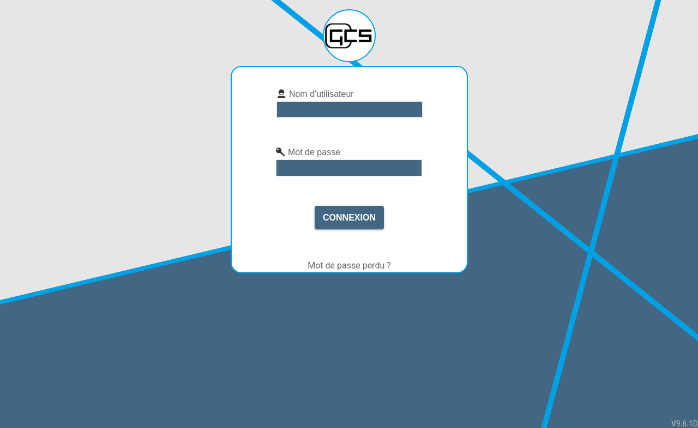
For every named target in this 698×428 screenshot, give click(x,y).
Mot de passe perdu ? (349, 265)
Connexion (349, 217)
